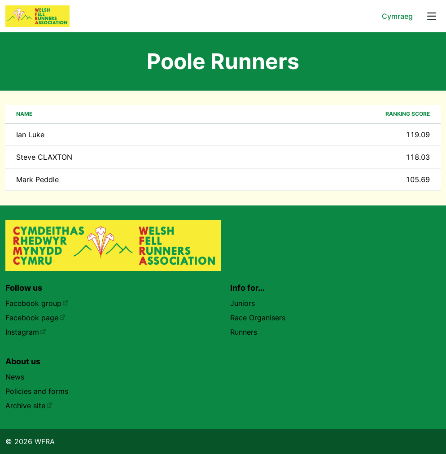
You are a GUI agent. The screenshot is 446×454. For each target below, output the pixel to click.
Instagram (25, 331)
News (14, 376)
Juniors (242, 303)
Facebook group (37, 303)
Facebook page (35, 317)
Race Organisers (257, 317)
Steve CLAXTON (44, 157)
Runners (243, 331)
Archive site (28, 405)
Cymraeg (397, 16)
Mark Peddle (37, 179)
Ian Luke (30, 134)
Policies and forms (36, 391)
